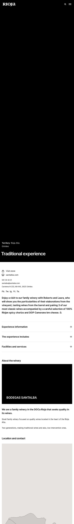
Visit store (8, 271)
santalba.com (10, 275)
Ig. (11, 291)
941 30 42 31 (7, 280)
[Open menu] (70, 4)
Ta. (18, 291)
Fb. (3, 291)
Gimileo (5, 246)
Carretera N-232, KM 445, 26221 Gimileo (17, 286)
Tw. (7, 291)
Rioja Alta (15, 243)
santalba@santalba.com (11, 283)
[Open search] (65, 4)
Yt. (14, 291)
